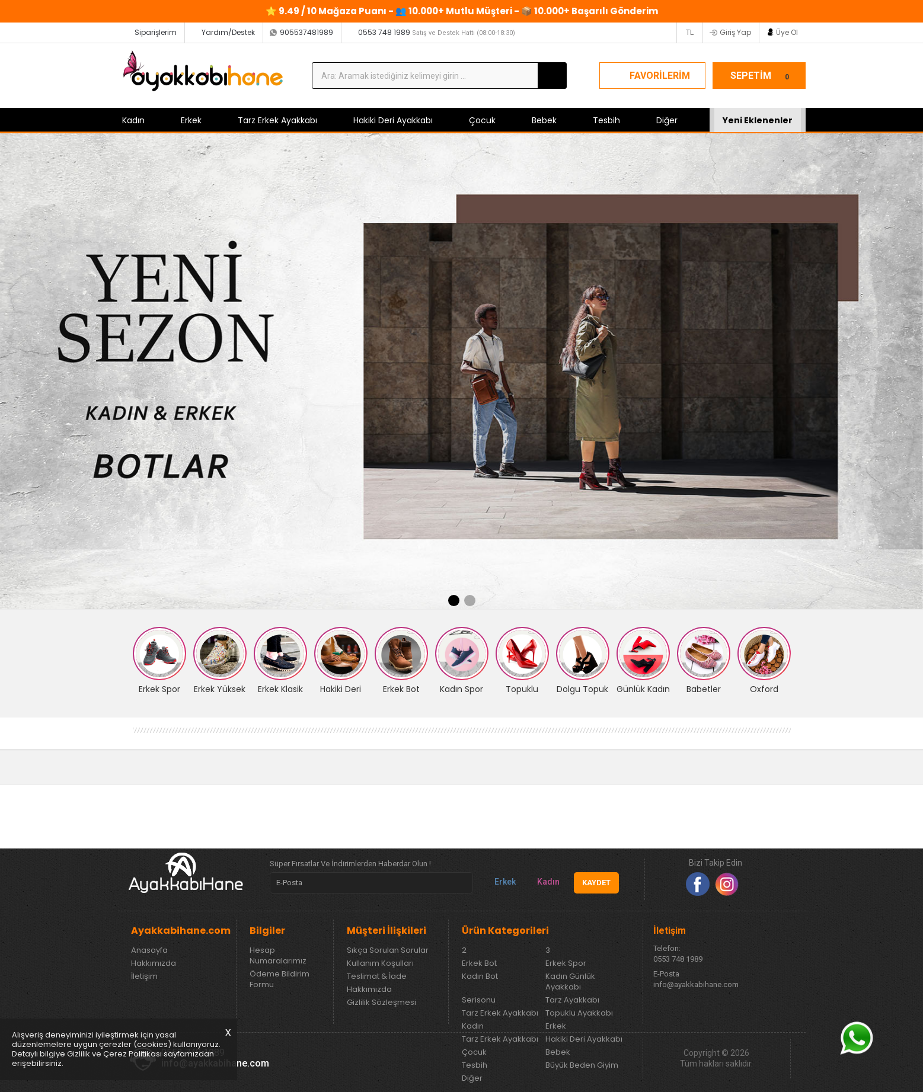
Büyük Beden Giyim (581, 1065)
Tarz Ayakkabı (572, 1000)
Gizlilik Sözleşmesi (381, 1002)
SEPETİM (761, 75)
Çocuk (482, 120)
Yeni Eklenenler (758, 120)
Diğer (667, 120)
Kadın (133, 120)
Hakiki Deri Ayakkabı (393, 120)
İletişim (144, 976)
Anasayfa (149, 950)
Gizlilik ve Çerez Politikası (114, 1053)
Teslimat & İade (377, 976)
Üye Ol (787, 32)
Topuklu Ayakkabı (579, 1013)
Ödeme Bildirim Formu (279, 979)
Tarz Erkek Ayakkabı (277, 120)
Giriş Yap (735, 32)
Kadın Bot (480, 976)
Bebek (544, 120)
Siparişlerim (156, 32)
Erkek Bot (479, 963)
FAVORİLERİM (660, 75)
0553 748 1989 (436, 32)
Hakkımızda (153, 963)
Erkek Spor (565, 963)
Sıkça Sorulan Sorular (388, 950)
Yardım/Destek (228, 32)
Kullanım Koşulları (380, 963)
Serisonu (479, 1000)
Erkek (191, 120)
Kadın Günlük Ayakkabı (570, 981)
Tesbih (606, 120)
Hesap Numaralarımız (278, 955)
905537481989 (306, 32)
